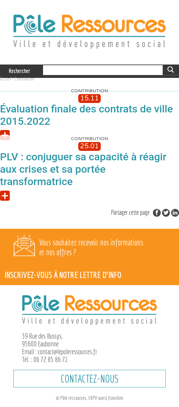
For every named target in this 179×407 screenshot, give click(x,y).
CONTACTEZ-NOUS (89, 379)
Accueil (5, 78)
